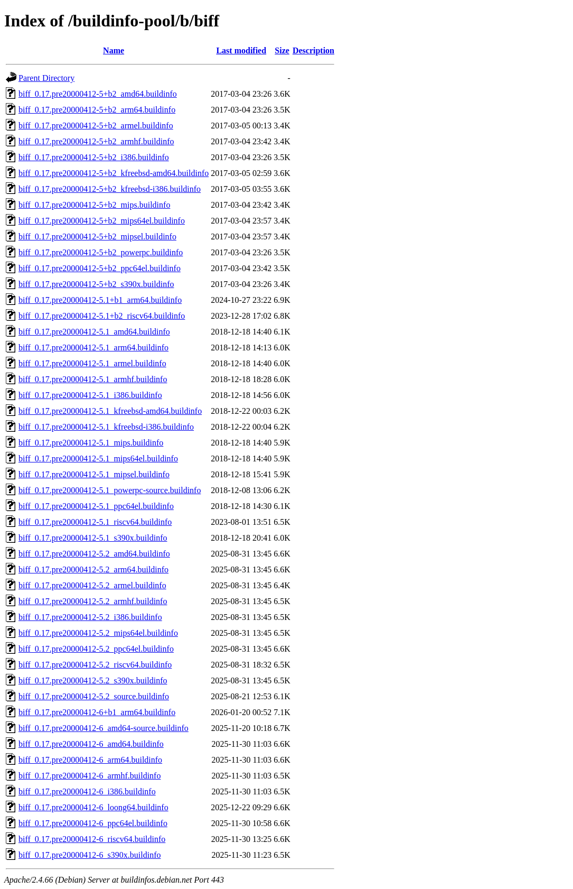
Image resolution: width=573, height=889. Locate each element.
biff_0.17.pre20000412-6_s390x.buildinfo (89, 854)
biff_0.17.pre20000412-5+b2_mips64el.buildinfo (101, 220)
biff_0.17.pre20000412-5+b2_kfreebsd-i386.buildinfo (109, 188)
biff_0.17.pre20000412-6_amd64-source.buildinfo (103, 728)
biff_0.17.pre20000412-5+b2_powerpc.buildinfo (100, 252)
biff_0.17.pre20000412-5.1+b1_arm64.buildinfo (100, 299)
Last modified (241, 50)
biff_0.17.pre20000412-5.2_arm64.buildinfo (93, 569)
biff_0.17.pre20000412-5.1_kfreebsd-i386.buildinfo (106, 426)
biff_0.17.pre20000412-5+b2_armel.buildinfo (95, 125)
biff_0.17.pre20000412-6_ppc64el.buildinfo (92, 823)
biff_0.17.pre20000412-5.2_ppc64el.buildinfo (96, 648)
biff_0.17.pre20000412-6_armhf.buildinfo (89, 775)
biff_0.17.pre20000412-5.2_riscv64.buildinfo (95, 664)
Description (313, 50)
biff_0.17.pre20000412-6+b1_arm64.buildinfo (96, 712)
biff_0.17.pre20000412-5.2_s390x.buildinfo (92, 680)
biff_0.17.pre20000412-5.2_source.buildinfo (93, 696)
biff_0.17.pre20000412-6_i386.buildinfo (87, 791)
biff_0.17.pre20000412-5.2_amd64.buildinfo (94, 553)
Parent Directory (46, 77)
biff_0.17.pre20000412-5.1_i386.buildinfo (90, 395)
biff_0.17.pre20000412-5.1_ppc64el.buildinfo (96, 506)
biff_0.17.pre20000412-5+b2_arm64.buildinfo (96, 109)
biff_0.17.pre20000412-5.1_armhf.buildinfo (92, 379)
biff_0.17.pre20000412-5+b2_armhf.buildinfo (96, 141)
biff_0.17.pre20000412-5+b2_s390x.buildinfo (96, 284)
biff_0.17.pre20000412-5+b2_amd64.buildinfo (97, 93)
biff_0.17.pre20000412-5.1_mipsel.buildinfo (94, 474)
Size (282, 50)
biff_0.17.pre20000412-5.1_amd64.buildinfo (94, 331)
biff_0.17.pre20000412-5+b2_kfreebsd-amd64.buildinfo (113, 173)
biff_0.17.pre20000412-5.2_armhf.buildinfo (92, 601)
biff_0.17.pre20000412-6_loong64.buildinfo (93, 807)
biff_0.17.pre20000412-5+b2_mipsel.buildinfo (97, 236)
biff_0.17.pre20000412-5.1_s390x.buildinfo (92, 537)
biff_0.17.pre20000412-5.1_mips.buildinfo (90, 442)
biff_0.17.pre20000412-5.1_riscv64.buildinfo (95, 521)
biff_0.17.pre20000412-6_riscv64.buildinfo (91, 839)
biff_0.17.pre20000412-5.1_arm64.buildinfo (93, 347)
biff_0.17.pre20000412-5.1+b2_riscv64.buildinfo (101, 315)
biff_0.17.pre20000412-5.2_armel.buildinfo (92, 585)
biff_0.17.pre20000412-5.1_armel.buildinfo (92, 363)
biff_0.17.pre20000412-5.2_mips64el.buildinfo (98, 632)
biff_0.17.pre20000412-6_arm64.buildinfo (90, 759)
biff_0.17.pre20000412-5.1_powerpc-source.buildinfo (109, 490)
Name (113, 50)
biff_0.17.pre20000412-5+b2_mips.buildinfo (94, 204)
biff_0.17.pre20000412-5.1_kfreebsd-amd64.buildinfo (110, 410)
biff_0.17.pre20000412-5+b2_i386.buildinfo (93, 157)
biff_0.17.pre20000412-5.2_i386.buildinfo (90, 617)
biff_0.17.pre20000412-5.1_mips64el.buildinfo (98, 458)
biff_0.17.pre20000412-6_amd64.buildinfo (91, 743)
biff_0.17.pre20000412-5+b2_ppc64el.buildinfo (99, 268)
